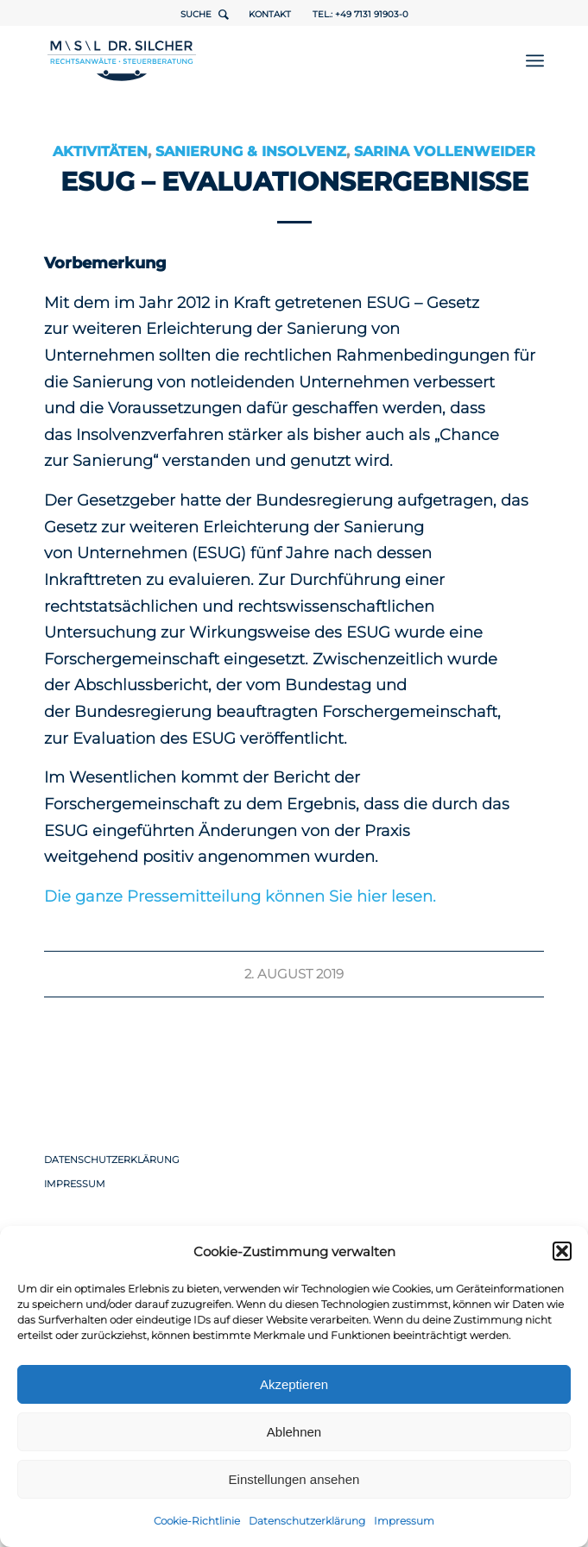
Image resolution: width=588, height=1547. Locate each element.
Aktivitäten (100, 151)
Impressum (404, 1520)
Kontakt (270, 14)
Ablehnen (294, 1431)
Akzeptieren (294, 1384)
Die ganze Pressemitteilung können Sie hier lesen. (240, 896)
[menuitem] (535, 60)
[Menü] (535, 60)
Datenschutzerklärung (307, 1520)
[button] (562, 1251)
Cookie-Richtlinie (197, 1520)
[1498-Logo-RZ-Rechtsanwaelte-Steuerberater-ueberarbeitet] (244, 60)
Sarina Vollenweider (444, 151)
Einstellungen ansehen (294, 1479)
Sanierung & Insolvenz (250, 151)
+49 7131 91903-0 (371, 14)
